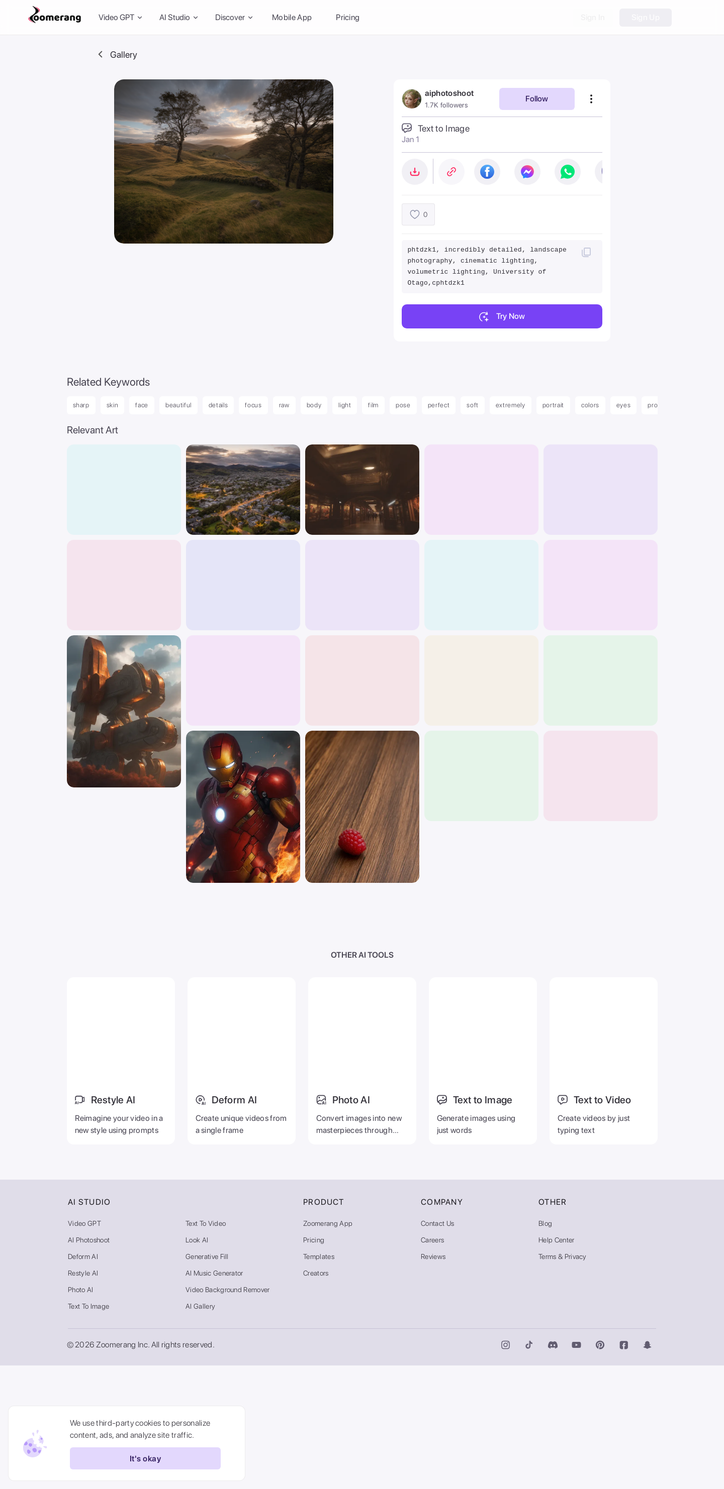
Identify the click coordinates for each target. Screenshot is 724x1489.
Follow (536, 98)
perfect (439, 405)
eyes (623, 405)
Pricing (347, 17)
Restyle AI (83, 1397)
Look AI (197, 1363)
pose (403, 405)
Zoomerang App (327, 1347)
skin (113, 405)
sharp (81, 405)
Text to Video (206, 1347)
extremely (510, 405)
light (344, 405)
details (218, 405)
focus (253, 405)
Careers (432, 1363)
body (314, 405)
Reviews (433, 1380)
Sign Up (645, 17)
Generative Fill (207, 1380)
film (373, 405)
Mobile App (292, 17)
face (141, 405)
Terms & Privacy (562, 1380)
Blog (545, 1347)
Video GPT (84, 1347)
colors (590, 405)
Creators (316, 1397)
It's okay (139, 1458)
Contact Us (437, 1347)
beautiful (178, 405)
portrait (553, 405)
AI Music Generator (214, 1397)
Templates (318, 1380)
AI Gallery (200, 1430)
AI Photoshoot (89, 1363)
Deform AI (83, 1380)
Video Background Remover (228, 1413)
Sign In (593, 17)
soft (473, 405)
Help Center (556, 1363)
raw (284, 405)
